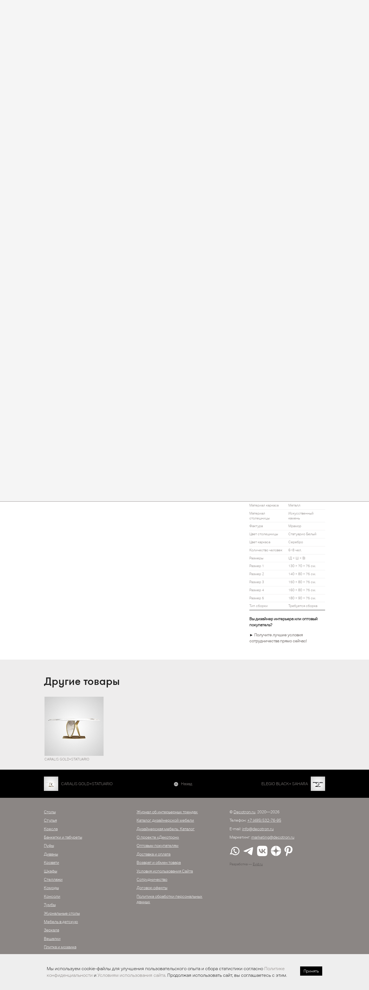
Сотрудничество (152, 879)
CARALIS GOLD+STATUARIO (87, 783)
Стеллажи (53, 879)
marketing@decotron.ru (272, 837)
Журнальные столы (62, 913)
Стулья (50, 820)
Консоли (52, 896)
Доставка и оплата (153, 854)
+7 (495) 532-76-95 (264, 820)
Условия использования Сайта (165, 871)
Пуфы (49, 845)
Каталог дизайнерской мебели (165, 820)
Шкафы (50, 871)
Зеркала (51, 930)
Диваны (51, 854)
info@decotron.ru (258, 829)
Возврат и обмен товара (159, 862)
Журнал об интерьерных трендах (167, 812)
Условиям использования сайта (131, 975)
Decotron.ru (244, 812)
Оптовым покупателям (157, 845)
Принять (311, 971)
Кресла (51, 829)
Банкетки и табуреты (63, 837)
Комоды (51, 887)
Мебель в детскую (61, 921)
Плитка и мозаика (60, 947)
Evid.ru (258, 864)
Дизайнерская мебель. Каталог (166, 829)
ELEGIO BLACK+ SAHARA (284, 783)
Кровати (51, 862)
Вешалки (52, 938)
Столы (50, 812)
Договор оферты (152, 887)
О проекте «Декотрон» (158, 837)
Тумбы (50, 904)
